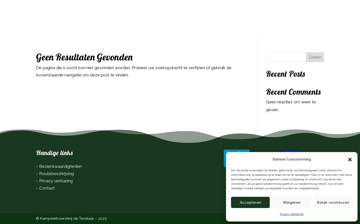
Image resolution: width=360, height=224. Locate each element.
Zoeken (315, 57)
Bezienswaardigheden (60, 166)
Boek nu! (310, 11)
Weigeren (291, 202)
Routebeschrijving (56, 173)
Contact (47, 188)
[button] (350, 159)
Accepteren (250, 202)
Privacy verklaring (292, 214)
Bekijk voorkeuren (333, 202)
